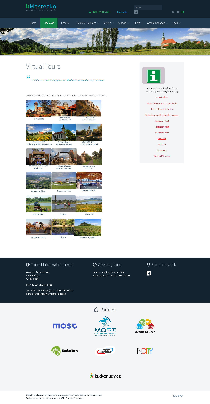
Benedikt (162, 136)
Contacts (129, 7)
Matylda (162, 142)
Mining (107, 20)
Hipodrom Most (162, 124)
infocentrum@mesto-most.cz (50, 291)
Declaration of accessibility (38, 395)
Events (65, 20)
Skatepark (162, 147)
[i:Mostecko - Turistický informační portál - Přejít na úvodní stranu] (41, 7)
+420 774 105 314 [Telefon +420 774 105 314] (108, 7)
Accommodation (156, 20)
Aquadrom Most (162, 130)
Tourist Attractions (86, 20)
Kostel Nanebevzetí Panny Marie (162, 100)
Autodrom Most (162, 118)
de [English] (177, 7)
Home (33, 20)
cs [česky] (173, 7)
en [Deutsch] (182, 7)
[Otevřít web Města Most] (64, 324)
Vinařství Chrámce (162, 153)
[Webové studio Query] (178, 392)
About (55, 395)
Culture (122, 20)
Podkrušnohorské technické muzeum (162, 112)
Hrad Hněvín (162, 94)
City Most (49, 20)
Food (175, 20)
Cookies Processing (75, 395)
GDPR (62, 395)
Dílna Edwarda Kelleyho (162, 106)
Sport (137, 20)
